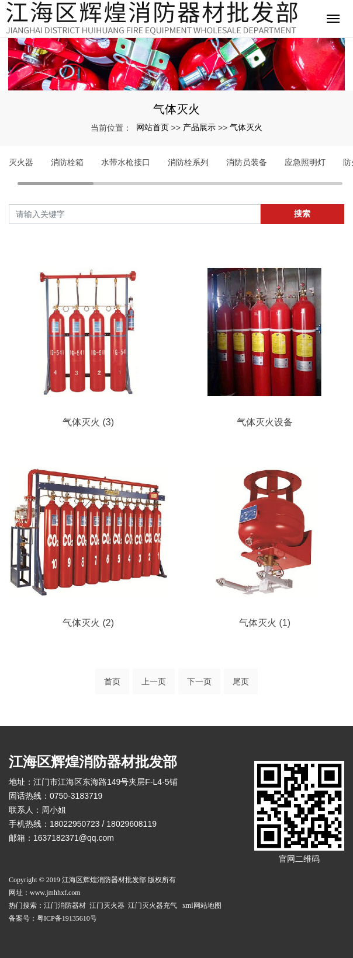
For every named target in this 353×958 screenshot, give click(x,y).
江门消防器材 (66, 905)
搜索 (302, 213)
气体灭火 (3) (88, 422)
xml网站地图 (202, 905)
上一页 (153, 681)
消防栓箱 (67, 162)
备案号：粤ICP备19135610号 (53, 918)
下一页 (199, 681)
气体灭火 (246, 127)
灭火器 (21, 162)
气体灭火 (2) (88, 623)
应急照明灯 (305, 162)
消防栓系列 (188, 162)
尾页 (241, 681)
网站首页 (152, 127)
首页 (112, 681)
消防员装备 (246, 162)
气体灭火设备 (265, 422)
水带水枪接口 (125, 162)
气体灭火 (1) (264, 623)
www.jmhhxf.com (55, 893)
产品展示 (199, 127)
